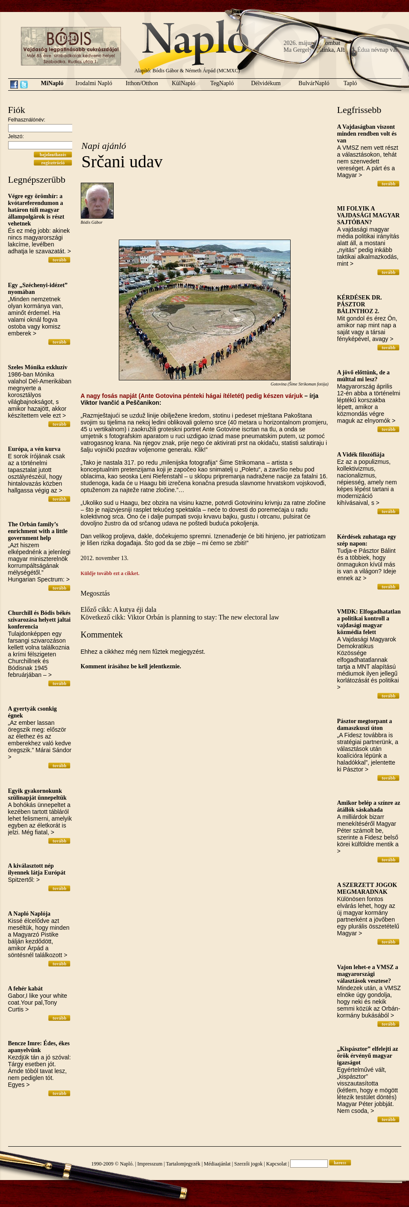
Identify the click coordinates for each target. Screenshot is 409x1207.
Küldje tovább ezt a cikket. (110, 573)
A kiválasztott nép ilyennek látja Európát (37, 869)
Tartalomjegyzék (183, 1164)
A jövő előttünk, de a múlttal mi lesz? (363, 376)
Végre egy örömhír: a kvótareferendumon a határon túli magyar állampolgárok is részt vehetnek (36, 210)
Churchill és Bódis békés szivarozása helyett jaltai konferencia (39, 620)
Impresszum (149, 1164)
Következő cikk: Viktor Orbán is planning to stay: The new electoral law (180, 617)
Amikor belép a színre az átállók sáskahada (368, 806)
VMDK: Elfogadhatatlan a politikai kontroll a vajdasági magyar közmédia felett (369, 621)
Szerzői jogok (248, 1164)
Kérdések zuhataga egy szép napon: (366, 540)
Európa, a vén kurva (34, 449)
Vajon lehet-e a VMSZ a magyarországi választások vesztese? (367, 974)
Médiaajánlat (217, 1164)
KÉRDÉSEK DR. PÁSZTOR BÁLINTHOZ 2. (359, 304)
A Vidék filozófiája (361, 454)
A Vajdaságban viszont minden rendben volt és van (367, 134)
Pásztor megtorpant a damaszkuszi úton (364, 724)
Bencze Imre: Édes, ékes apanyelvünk (39, 1046)
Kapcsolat (276, 1164)
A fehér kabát (25, 988)
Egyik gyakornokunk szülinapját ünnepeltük (37, 794)
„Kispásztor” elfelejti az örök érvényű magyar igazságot (367, 1056)
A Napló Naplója (29, 913)
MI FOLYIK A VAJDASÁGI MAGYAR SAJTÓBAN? (368, 215)
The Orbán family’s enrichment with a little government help (38, 531)
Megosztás (95, 593)
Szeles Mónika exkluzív (38, 367)
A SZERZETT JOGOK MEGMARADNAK (367, 888)
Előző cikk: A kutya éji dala (118, 609)
